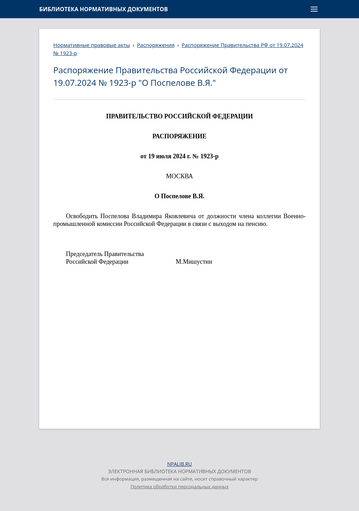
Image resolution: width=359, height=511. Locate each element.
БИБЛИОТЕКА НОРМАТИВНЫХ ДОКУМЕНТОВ (103, 9)
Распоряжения (156, 44)
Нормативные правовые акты (91, 44)
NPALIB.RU (179, 464)
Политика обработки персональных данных (179, 486)
